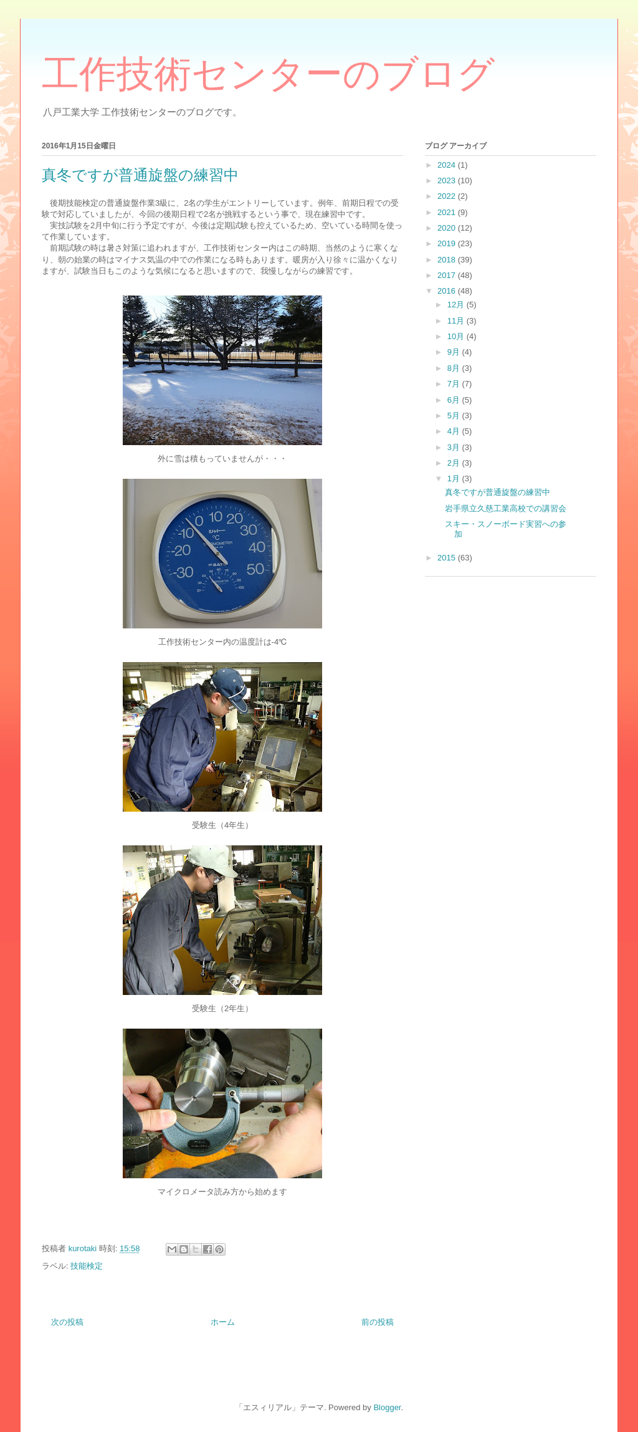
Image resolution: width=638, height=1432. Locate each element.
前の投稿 (377, 1322)
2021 (447, 212)
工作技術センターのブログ (268, 74)
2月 (454, 463)
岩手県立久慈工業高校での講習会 (505, 508)
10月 (457, 336)
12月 (457, 304)
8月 (454, 368)
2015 (447, 557)
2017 (447, 275)
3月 (454, 447)
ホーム (223, 1322)
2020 (447, 228)
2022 (447, 196)
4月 (454, 431)
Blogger (387, 1407)
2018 (447, 259)
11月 (457, 320)
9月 (454, 352)
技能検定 (86, 1266)
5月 (454, 415)
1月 (454, 478)
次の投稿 (67, 1322)
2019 (447, 243)
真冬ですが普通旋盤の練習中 (497, 492)
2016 (447, 291)
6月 (454, 400)
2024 (447, 165)
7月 (454, 383)
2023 (447, 180)
